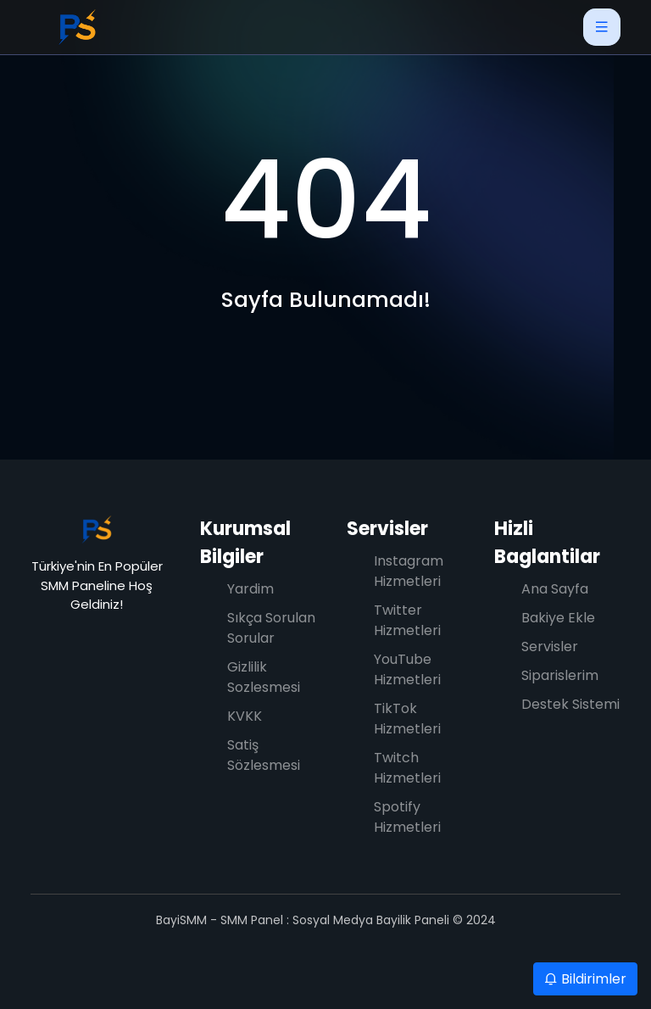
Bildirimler (585, 979)
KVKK (244, 716)
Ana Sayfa (554, 589)
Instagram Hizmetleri (408, 571)
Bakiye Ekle (558, 617)
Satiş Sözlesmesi (263, 755)
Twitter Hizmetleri (407, 620)
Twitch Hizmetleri (407, 768)
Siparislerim (559, 675)
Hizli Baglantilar (547, 543)
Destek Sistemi (570, 704)
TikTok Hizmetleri (407, 719)
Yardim (250, 589)
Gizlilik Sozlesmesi (263, 677)
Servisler (387, 529)
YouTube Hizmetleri (407, 669)
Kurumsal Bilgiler (245, 543)
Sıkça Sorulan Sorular (271, 628)
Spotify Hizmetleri (407, 817)
